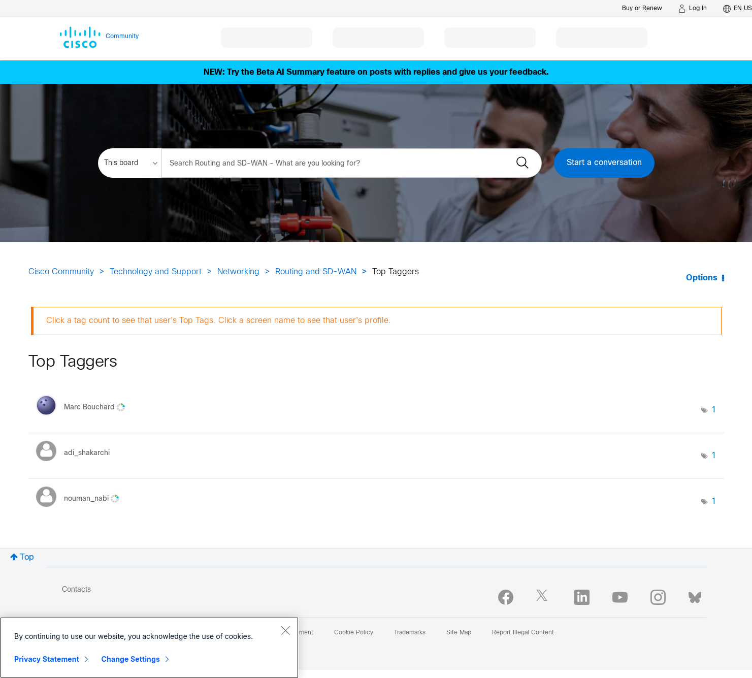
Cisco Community (61, 272)
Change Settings (131, 659)
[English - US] (737, 8)
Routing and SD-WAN (315, 272)
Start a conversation (604, 163)
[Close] (285, 630)
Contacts (76, 590)
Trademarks (410, 633)
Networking (238, 272)
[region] (149, 647)
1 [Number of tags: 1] (713, 410)
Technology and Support (156, 272)
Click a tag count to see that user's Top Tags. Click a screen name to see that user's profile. (218, 321)
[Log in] (692, 8)
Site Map (458, 633)
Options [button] (701, 278)
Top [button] (27, 557)
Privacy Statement (46, 659)
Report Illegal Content (523, 633)
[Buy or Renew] (642, 8)
